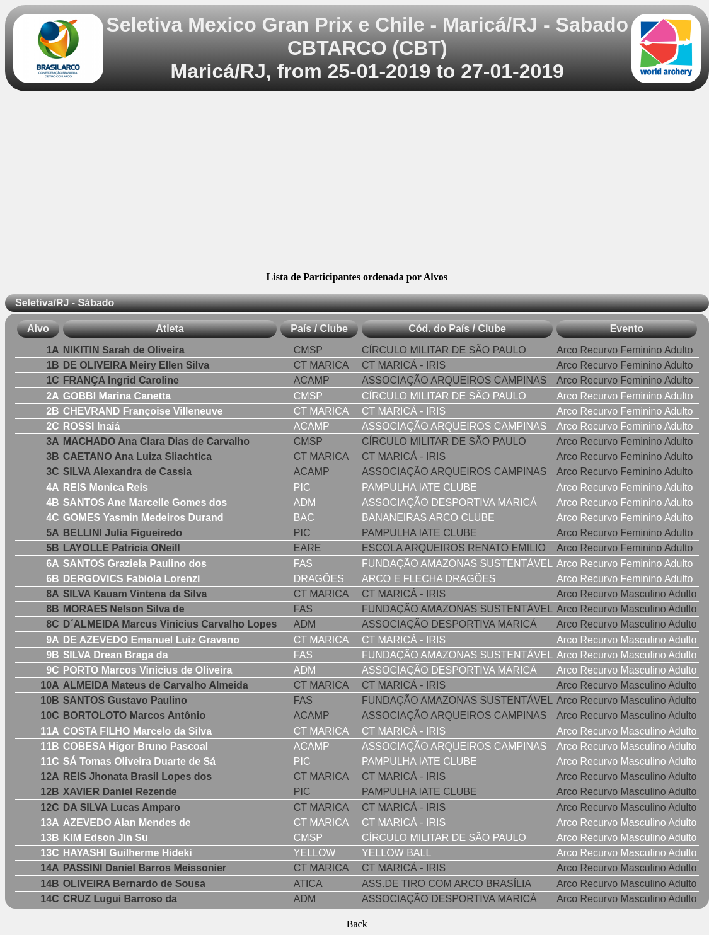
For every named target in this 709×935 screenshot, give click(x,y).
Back (357, 924)
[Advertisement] (357, 183)
